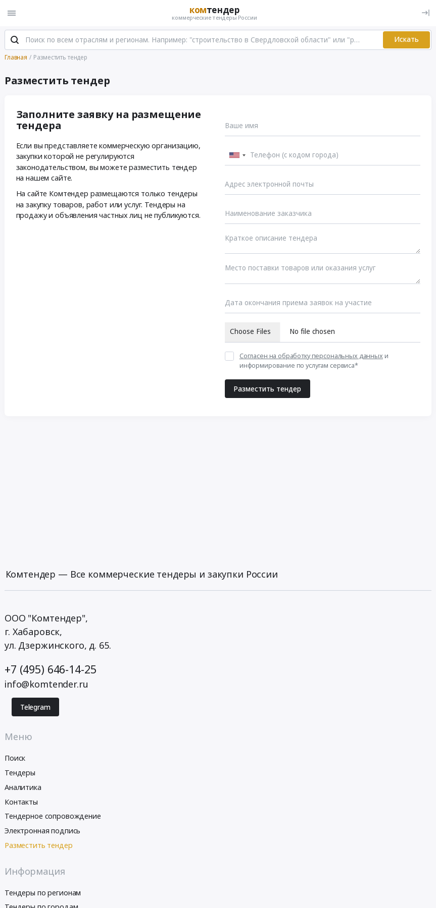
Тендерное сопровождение (53, 816)
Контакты (21, 802)
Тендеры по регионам (43, 892)
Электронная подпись (42, 830)
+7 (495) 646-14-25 (50, 669)
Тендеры (20, 772)
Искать (406, 39)
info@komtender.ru (46, 684)
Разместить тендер (267, 388)
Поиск (15, 758)
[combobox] (237, 155)
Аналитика (23, 787)
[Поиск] (15, 39)
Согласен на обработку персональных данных (311, 356)
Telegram (35, 707)
